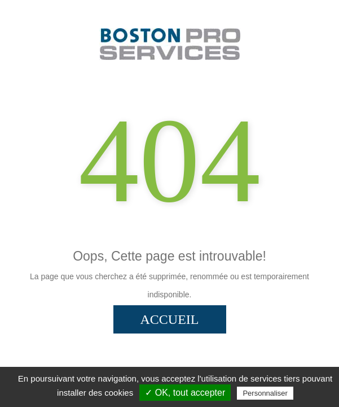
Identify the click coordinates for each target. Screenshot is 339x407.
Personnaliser (265, 393)
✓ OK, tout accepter (185, 392)
